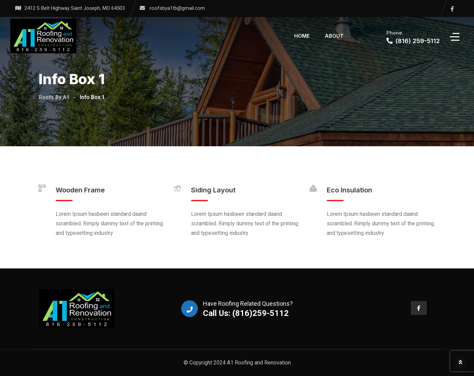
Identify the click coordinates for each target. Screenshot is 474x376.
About (334, 36)
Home (302, 36)
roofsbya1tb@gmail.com (177, 8)
